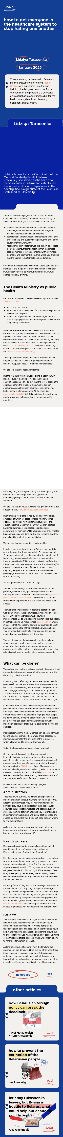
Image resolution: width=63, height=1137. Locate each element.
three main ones (10, 301)
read (49, 1080)
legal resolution (43, 622)
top (50, 974)
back (9, 6)
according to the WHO (13, 394)
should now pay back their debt (33, 509)
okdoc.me (47, 772)
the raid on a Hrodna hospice (20, 345)
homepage (23, 974)
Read (49, 1033)
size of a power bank (13, 903)
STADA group (26, 766)
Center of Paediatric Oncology (20, 351)
